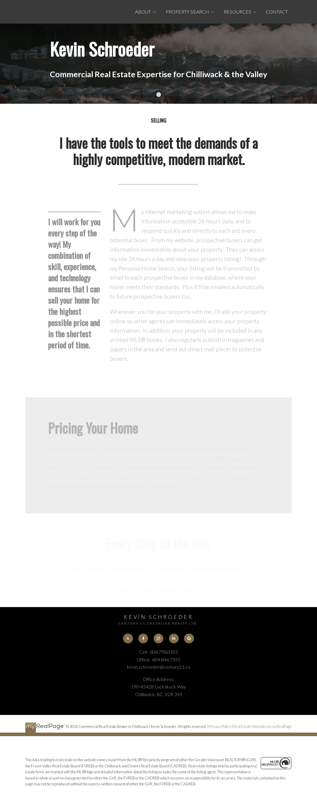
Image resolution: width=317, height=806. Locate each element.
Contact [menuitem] (277, 11)
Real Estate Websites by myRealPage (263, 726)
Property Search (187, 11)
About (143, 11)
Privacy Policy (220, 726)
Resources (237, 11)
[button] (128, 638)
